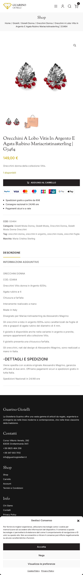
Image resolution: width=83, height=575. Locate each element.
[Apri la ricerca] (69, 6)
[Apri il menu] (55, 6)
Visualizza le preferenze (41, 563)
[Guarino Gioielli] (14, 6)
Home (8, 23)
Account (7, 483)
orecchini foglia (72, 234)
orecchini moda (55, 234)
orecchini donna (16, 234)
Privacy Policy (47, 571)
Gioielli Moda (42, 226)
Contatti (7, 510)
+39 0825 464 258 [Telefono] (12, 448)
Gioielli (16, 23)
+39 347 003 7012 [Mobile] (12, 452)
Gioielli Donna (27, 23)
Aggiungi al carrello (43, 182)
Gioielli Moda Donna (24, 226)
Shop (5, 474)
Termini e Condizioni (13, 488)
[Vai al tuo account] (62, 6)
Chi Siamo (8, 505)
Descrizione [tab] (11, 252)
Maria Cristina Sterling (24, 238)
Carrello (7, 479)
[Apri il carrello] (76, 6)
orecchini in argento (36, 234)
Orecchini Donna (44, 23)
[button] (78, 520)
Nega (42, 555)
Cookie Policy (34, 571)
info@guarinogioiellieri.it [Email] (15, 457)
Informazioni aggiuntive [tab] (21, 261)
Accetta (41, 546)
